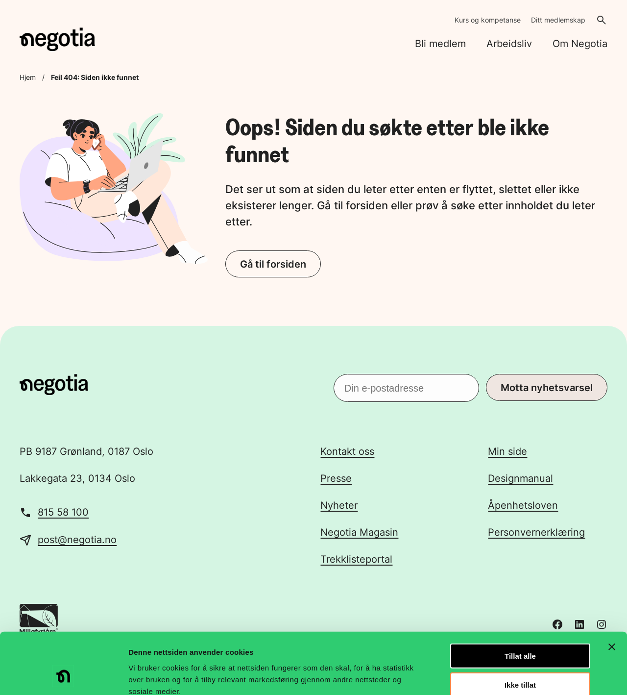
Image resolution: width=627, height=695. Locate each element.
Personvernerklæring (536, 532)
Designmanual (520, 478)
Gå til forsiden (273, 264)
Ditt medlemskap (558, 20)
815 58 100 (63, 512)
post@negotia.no (77, 540)
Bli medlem (440, 44)
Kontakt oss (347, 451)
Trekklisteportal (356, 559)
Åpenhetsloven (523, 505)
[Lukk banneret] (611, 592)
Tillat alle (520, 601)
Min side (507, 451)
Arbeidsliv (509, 44)
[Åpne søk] (601, 20)
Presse (336, 478)
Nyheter (339, 505)
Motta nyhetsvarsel (547, 388)
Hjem (28, 77)
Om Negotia (580, 44)
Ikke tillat (520, 630)
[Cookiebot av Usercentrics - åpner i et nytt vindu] (63, 676)
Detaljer (521, 675)
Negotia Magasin (359, 532)
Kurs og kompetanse (488, 20)
